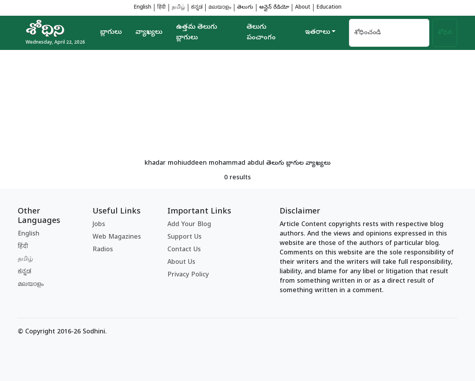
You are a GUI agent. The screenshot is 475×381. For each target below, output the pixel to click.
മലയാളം (219, 7)
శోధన (445, 33)
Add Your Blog (189, 225)
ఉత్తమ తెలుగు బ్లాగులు (196, 32)
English (142, 7)
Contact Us (184, 250)
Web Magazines (117, 237)
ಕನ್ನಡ (196, 7)
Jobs (99, 225)
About (302, 7)
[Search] (389, 32)
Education (328, 7)
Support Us (184, 237)
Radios (103, 250)
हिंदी (161, 7)
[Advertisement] (237, 105)
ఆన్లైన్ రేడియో (274, 7)
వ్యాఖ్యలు (148, 32)
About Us (181, 262)
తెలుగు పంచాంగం (261, 32)
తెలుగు (245, 7)
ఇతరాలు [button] (317, 32)
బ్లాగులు (111, 32)
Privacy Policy (188, 275)
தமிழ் (178, 7)
